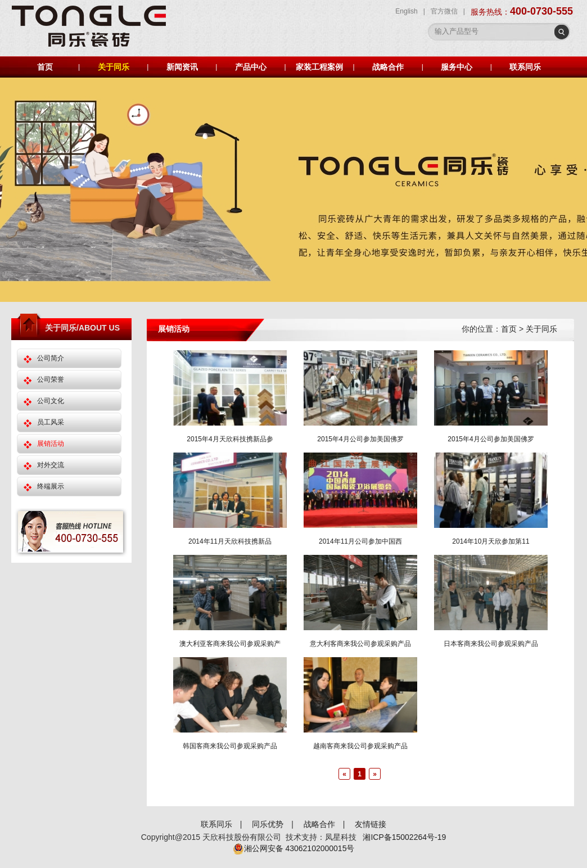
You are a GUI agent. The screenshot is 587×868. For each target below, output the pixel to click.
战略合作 (388, 66)
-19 (440, 837)
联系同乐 (525, 66)
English (406, 11)
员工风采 (50, 422)
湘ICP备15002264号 (399, 837)
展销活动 (50, 443)
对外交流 (50, 465)
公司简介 (50, 358)
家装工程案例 (319, 66)
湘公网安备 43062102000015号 (294, 848)
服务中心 (456, 66)
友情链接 (370, 824)
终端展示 (50, 486)
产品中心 (251, 66)
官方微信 (444, 11)
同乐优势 (267, 824)
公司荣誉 (50, 379)
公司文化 (50, 401)
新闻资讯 (182, 66)
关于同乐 (113, 66)
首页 (45, 66)
